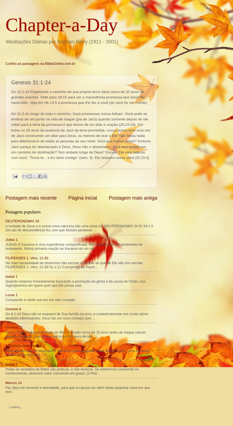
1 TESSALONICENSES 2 (25, 346)
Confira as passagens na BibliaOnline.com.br (40, 64)
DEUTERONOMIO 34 (22, 221)
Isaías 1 (11, 276)
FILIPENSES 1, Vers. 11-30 (26, 258)
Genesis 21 (14, 327)
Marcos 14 (13, 383)
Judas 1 (11, 240)
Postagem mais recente (31, 198)
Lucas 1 (11, 295)
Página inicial (82, 198)
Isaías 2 (11, 364)
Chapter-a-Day (61, 24)
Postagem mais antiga (133, 198)
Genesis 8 (13, 309)
